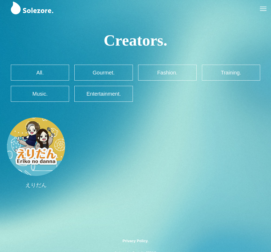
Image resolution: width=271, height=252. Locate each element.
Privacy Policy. (135, 241)
